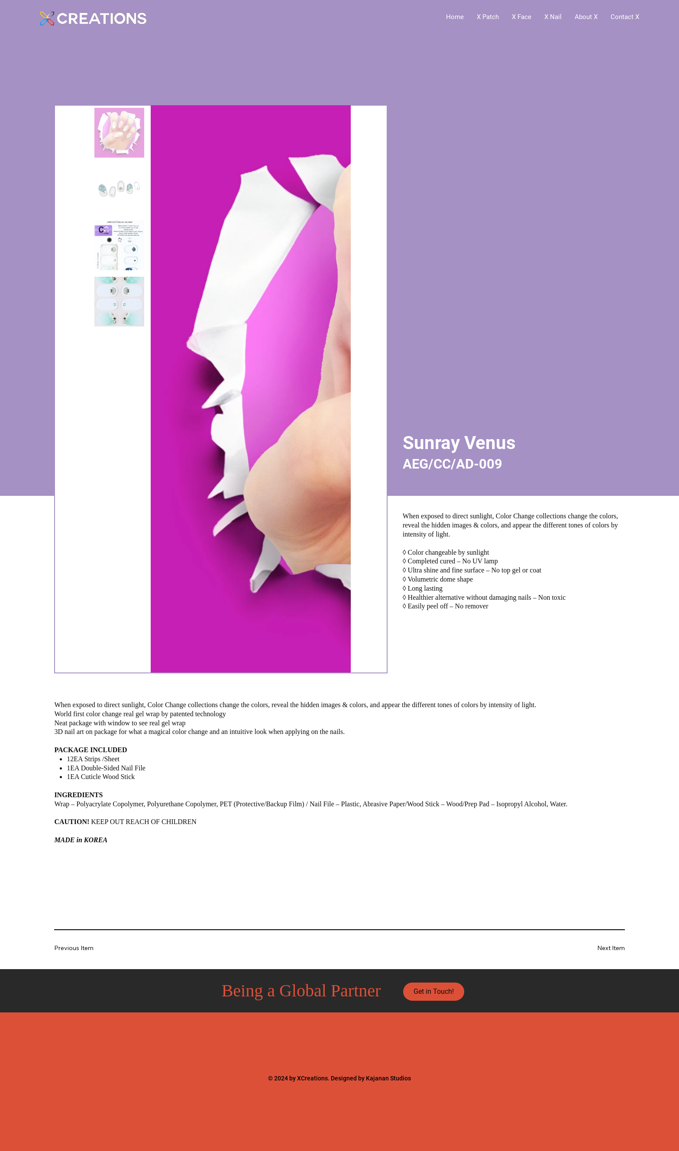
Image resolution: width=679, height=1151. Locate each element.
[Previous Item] (80, 948)
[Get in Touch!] (434, 992)
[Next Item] (598, 948)
